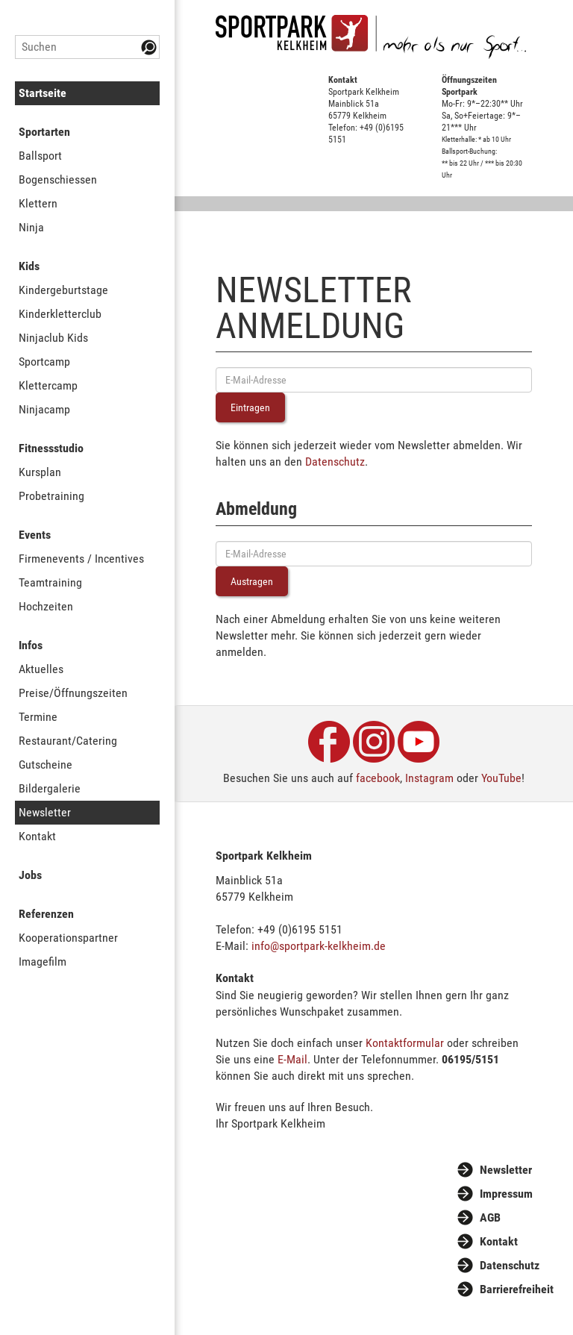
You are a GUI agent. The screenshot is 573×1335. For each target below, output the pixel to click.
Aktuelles (41, 669)
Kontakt (37, 836)
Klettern (38, 203)
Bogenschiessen (58, 179)
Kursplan (40, 472)
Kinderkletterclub (60, 314)
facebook (378, 778)
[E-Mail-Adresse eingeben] (374, 380)
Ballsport (40, 155)
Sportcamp (44, 361)
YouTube (501, 778)
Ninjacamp (44, 409)
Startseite (42, 93)
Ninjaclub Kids (53, 338)
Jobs (30, 875)
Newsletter (45, 812)
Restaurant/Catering (68, 741)
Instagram (429, 778)
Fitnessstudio (51, 448)
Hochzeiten (46, 606)
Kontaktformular (405, 1043)
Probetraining (51, 496)
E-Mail (292, 1059)
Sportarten (44, 132)
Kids (29, 266)
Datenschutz (335, 461)
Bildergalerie (50, 788)
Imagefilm (42, 961)
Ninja (31, 227)
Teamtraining (50, 582)
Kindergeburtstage (63, 290)
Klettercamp (48, 385)
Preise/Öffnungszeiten (73, 693)
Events (35, 535)
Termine (38, 717)
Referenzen (46, 914)
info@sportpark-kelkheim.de (318, 946)
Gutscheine (45, 764)
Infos (31, 645)
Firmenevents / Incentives (81, 558)
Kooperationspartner (68, 938)
